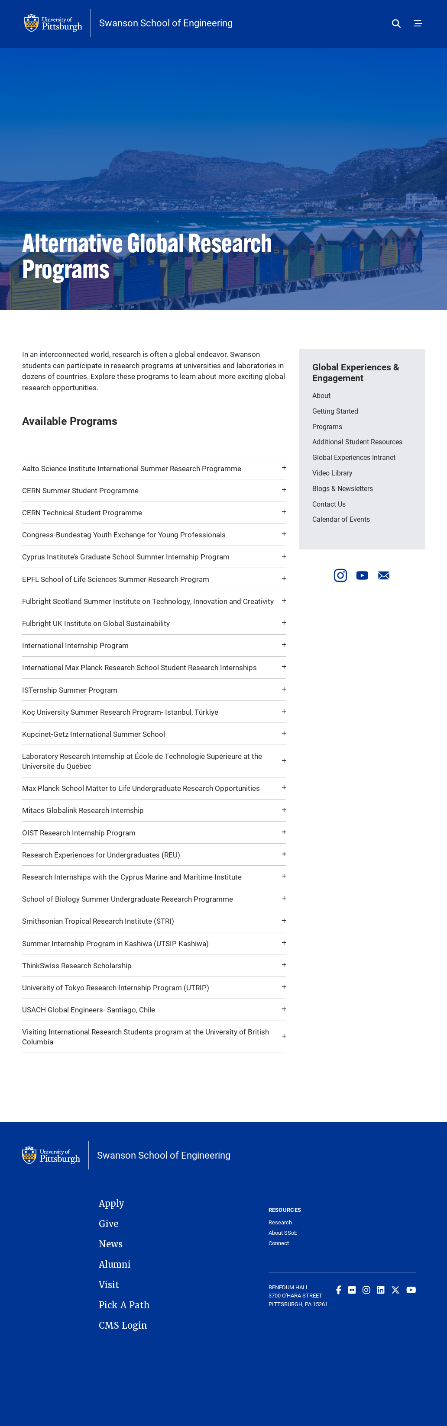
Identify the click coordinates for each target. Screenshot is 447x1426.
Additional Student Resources (357, 441)
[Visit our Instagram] (340, 575)
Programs (327, 426)
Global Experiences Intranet (353, 457)
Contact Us (329, 503)
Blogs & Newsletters (342, 488)
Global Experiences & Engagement (355, 372)
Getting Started (335, 410)
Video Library (332, 472)
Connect (279, 1243)
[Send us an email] (384, 575)
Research (280, 1222)
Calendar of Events (341, 519)
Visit (109, 1285)
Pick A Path (124, 1305)
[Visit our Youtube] (362, 575)
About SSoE (283, 1233)
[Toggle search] (398, 24)
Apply (111, 1203)
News (111, 1244)
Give (108, 1224)
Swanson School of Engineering (166, 23)
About (321, 395)
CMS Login (123, 1325)
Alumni (115, 1264)
